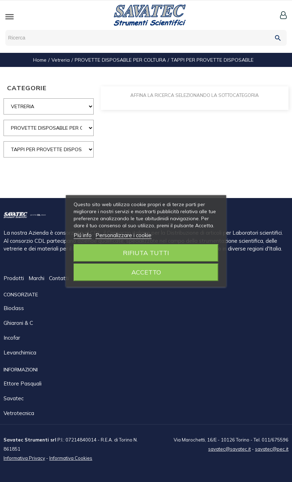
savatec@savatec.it (229, 448)
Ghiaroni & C (18, 322)
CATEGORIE (26, 88)
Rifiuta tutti (146, 253)
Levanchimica (20, 352)
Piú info (83, 235)
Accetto (146, 272)
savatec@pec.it (271, 448)
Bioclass (14, 307)
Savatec (14, 398)
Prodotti (14, 278)
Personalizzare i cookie (123, 235)
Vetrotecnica (19, 412)
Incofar (12, 337)
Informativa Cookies (70, 458)
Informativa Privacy (24, 458)
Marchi (37, 278)
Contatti (59, 278)
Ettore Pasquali (23, 383)
